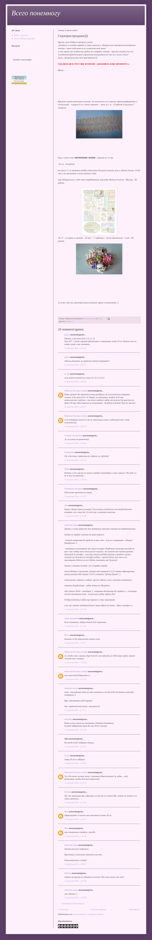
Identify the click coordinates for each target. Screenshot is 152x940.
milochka (68, 719)
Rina (66, 812)
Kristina (67, 792)
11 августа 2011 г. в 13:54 (75, 679)
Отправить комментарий (73, 903)
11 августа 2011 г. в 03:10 (75, 348)
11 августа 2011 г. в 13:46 (75, 662)
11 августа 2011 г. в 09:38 (75, 480)
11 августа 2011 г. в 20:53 (75, 783)
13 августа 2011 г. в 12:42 (75, 802)
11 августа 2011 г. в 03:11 (75, 365)
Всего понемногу (36, 13)
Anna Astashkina (71, 618)
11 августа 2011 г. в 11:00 (75, 516)
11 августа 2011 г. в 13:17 (75, 643)
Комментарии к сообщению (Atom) (88, 914)
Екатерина (69, 452)
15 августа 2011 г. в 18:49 (75, 898)
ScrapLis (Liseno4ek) (73, 436)
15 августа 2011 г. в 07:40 (75, 881)
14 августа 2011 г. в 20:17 (75, 864)
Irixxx (67, 635)
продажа (69, 321)
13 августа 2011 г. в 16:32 (75, 819)
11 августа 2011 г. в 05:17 (75, 407)
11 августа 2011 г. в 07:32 (75, 460)
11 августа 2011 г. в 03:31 (75, 382)
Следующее (63, 909)
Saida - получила (21, 35)
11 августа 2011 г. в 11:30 (75, 609)
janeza (67, 335)
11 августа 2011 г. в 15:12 (75, 710)
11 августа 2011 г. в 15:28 (75, 730)
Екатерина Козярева (73, 489)
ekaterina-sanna (71, 525)
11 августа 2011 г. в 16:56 (75, 763)
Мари (66, 469)
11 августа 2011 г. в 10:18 (75, 496)
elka (66, 505)
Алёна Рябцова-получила (24, 39)
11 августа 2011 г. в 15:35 (75, 747)
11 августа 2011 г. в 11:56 (75, 626)
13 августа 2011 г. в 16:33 (75, 836)
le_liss (67, 374)
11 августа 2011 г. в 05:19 (75, 426)
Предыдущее (134, 909)
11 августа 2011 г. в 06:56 (75, 443)
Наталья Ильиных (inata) (75, 391)
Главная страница (99, 909)
